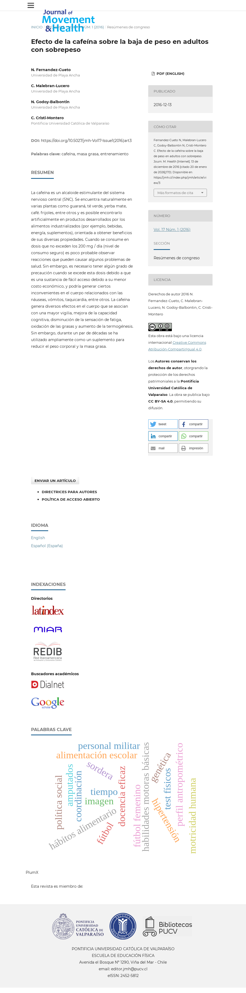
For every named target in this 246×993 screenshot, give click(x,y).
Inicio (37, 27)
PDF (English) (170, 73)
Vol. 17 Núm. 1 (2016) (86, 27)
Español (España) (47, 545)
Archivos (55, 27)
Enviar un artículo (55, 480)
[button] (163, 424)
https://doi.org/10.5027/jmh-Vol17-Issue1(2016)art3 (86, 140)
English (38, 537)
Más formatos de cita (175, 193)
